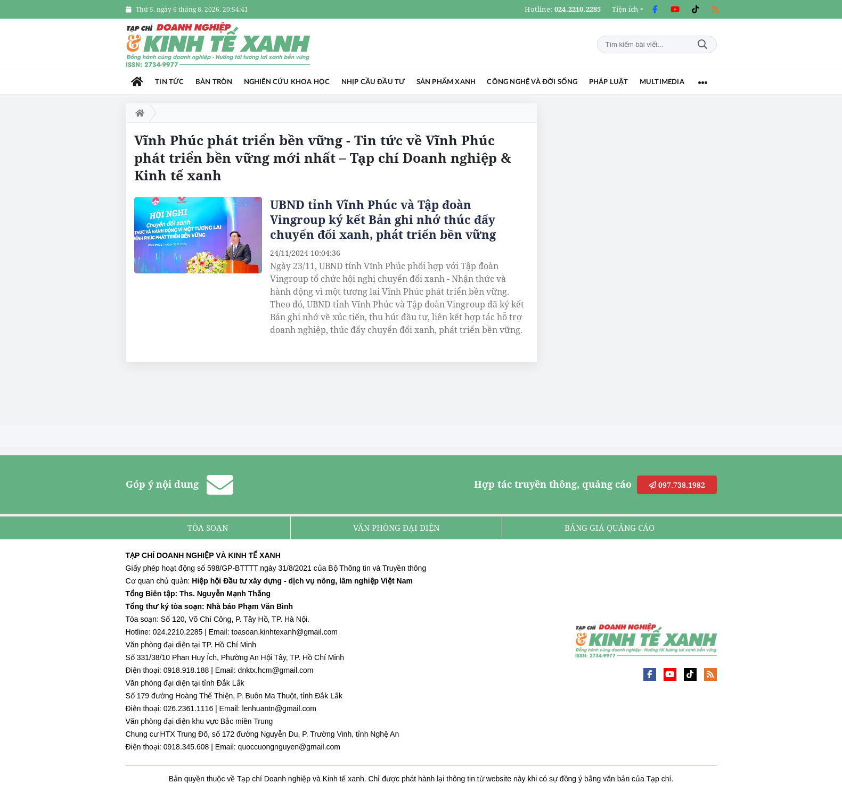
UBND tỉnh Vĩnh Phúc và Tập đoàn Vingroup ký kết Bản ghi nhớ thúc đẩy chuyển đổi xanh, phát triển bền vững (383, 219)
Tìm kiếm (702, 44)
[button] (627, 9)
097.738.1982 (677, 485)
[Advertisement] (623, 262)
